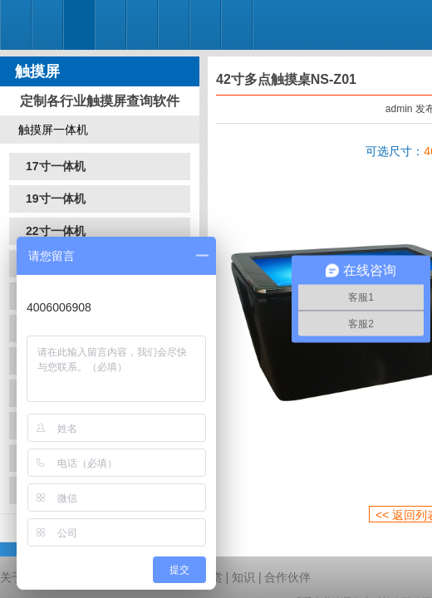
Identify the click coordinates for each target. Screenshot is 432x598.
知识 (243, 577)
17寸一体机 (56, 166)
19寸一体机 (56, 198)
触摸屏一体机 (53, 129)
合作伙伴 (287, 577)
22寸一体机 (56, 231)
